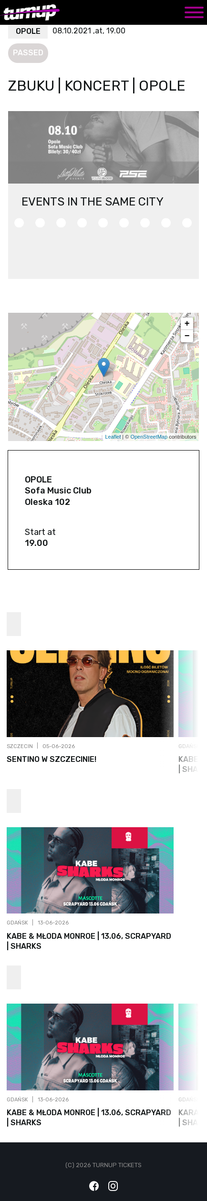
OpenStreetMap (148, 437)
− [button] (187, 336)
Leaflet (113, 437)
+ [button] (187, 323)
